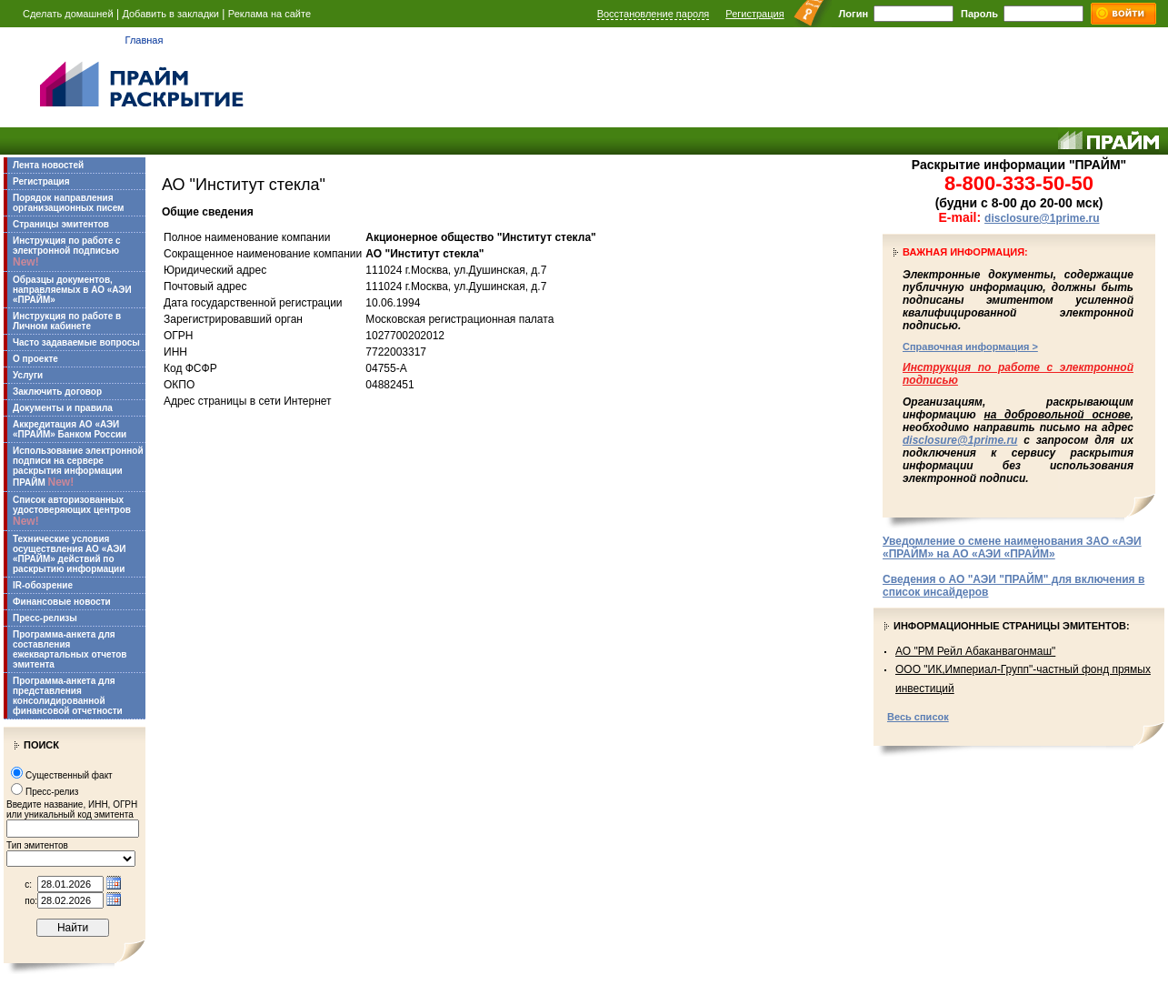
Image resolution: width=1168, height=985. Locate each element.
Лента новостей (48, 165)
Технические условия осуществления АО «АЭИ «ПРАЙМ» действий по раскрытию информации (69, 554)
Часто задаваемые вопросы (76, 342)
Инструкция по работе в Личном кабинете (67, 321)
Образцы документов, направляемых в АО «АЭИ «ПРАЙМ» (72, 290)
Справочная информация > (970, 346)
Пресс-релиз (51, 792)
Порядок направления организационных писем (68, 203)
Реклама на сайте (269, 13)
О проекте (35, 359)
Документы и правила (63, 408)
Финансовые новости (62, 602)
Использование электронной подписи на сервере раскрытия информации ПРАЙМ (78, 467)
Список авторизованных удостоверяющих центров (72, 511)
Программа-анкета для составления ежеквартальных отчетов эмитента (69, 649)
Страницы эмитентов (61, 224)
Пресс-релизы (45, 618)
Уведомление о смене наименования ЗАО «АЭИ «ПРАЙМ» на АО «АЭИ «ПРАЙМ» (1012, 547)
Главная (144, 40)
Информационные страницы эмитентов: (1011, 625)
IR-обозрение (43, 585)
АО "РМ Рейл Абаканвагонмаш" (975, 651)
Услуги (28, 375)
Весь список (918, 716)
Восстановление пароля (653, 13)
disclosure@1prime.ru (1041, 218)
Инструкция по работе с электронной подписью (67, 252)
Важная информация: (965, 251)
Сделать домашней (68, 13)
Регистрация (754, 13)
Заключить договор (57, 392)
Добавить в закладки (170, 13)
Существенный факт (69, 775)
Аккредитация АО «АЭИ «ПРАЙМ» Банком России (69, 429)
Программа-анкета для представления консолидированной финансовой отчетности (68, 696)
